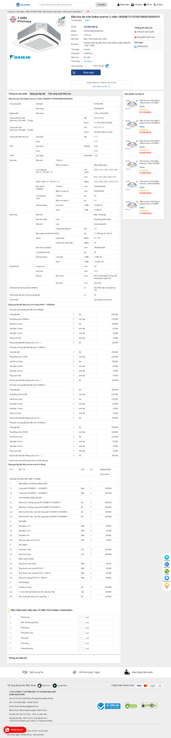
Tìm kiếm (101, 5)
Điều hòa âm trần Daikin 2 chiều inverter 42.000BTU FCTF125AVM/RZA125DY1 (150, 102)
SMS (167, 585)
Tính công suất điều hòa (59, 93)
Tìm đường (166, 558)
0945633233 (141, 46)
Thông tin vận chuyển (144, 32)
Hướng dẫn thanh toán (144, 37)
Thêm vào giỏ (101, 66)
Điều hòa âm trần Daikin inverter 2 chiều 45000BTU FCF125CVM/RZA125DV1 (150, 163)
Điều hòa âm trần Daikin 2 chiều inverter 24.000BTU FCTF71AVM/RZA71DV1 (150, 203)
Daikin (142, 106)
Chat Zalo (167, 565)
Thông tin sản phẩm (18, 93)
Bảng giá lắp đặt (37, 93)
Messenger (166, 579)
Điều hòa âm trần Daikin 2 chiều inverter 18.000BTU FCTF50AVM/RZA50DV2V (150, 122)
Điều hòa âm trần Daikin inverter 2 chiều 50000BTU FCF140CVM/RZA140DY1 (150, 183)
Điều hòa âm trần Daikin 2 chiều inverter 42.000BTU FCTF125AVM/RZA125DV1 (150, 143)
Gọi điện (166, 572)
